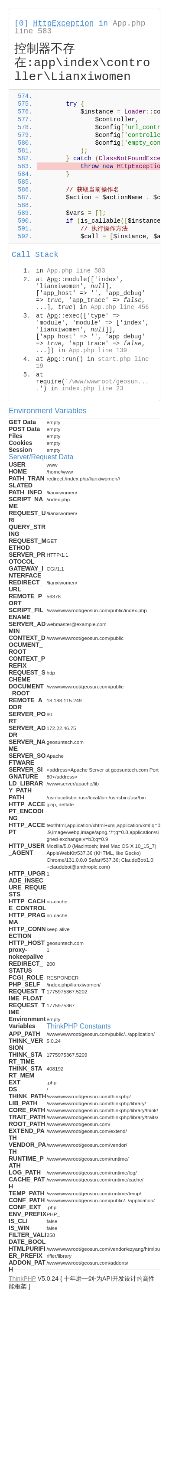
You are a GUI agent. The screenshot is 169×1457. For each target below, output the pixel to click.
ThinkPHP (22, 1278)
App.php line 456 (120, 307)
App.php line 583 (76, 270)
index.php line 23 (93, 388)
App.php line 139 (98, 350)
